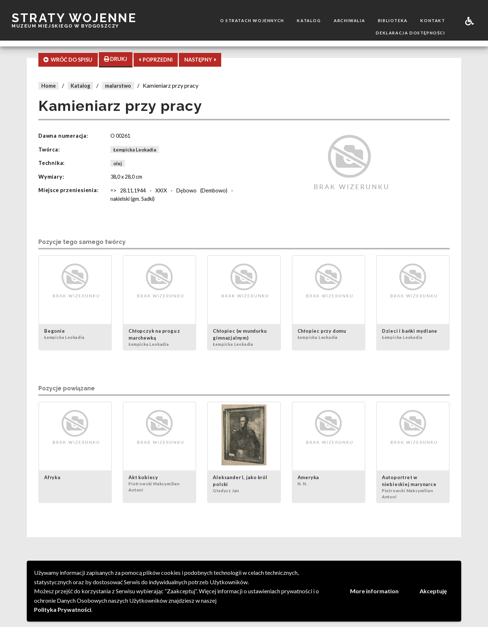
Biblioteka (393, 20)
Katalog (309, 20)
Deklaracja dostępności (410, 32)
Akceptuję (433, 590)
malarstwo (118, 86)
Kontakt (432, 20)
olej (117, 163)
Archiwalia (349, 20)
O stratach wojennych (252, 20)
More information (374, 590)
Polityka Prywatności (62, 609)
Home (48, 86)
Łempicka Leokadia (134, 150)
